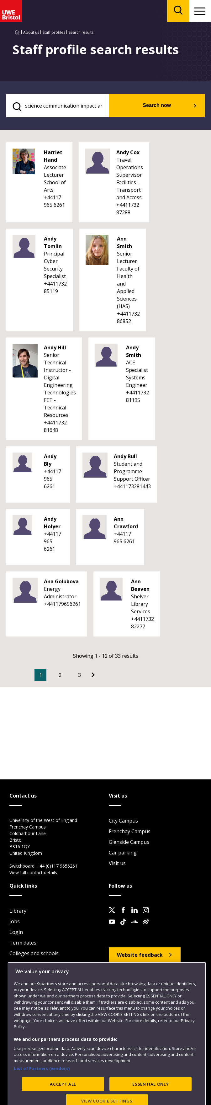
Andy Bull (125, 456)
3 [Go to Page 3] (79, 675)
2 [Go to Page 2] (60, 675)
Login (16, 932)
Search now (157, 105)
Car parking (123, 852)
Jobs (14, 921)
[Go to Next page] (93, 675)
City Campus (123, 820)
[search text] (57, 105)
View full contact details (33, 872)
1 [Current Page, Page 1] (40, 675)
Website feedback (140, 954)
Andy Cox (128, 152)
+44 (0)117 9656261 (57, 866)
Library (17, 910)
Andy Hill (55, 347)
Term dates (22, 942)
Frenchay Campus (129, 831)
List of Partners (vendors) (42, 1089)
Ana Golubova (61, 581)
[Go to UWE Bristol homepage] (17, 32)
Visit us (117, 863)
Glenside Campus (129, 842)
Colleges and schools (34, 953)
